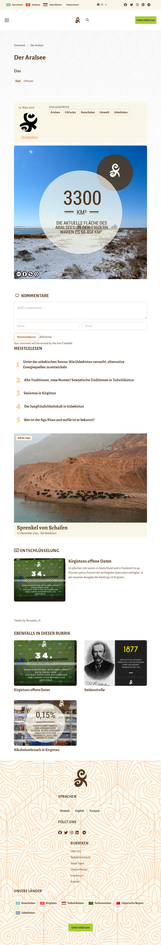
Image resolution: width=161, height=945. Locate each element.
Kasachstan (88, 112)
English (79, 810)
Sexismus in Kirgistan (40, 393)
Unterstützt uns (146, 20)
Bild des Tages (24, 438)
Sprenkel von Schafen (42, 527)
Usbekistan (121, 112)
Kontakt (75, 881)
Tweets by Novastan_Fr (27, 620)
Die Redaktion (30, 137)
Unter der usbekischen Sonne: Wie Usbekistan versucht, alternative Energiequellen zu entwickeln (73, 364)
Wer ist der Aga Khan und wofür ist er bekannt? (59, 420)
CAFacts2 (70, 112)
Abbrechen (45, 337)
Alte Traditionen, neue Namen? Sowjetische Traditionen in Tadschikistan (79, 380)
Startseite (19, 45)
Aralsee (55, 112)
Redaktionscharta (80, 857)
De (100, 4)
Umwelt (104, 112)
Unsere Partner (79, 869)
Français (95, 810)
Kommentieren (26, 337)
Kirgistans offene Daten (32, 690)
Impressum (77, 875)
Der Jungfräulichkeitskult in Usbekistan (54, 406)
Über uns (75, 851)
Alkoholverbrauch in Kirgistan (37, 750)
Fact (17, 81)
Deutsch (65, 810)
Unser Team (77, 863)
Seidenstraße (94, 690)
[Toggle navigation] (7, 20)
